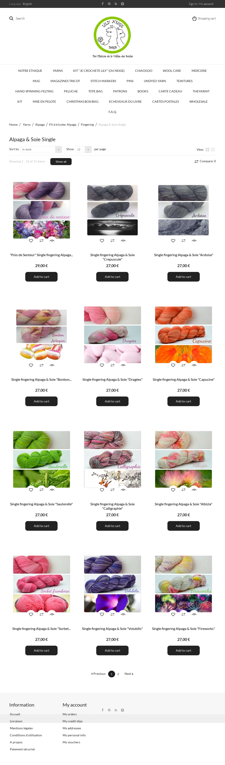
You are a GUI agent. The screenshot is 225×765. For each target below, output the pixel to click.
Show (70, 149)
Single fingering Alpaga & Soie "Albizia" (183, 504)
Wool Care (172, 70)
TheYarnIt (201, 91)
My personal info (74, 735)
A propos (15, 742)
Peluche (71, 91)
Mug (36, 81)
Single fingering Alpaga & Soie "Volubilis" (112, 628)
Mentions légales (21, 728)
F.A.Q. (113, 112)
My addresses (72, 728)
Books (143, 91)
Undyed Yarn (155, 81)
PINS (130, 81)
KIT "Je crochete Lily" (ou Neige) (99, 70)
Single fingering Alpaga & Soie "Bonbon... (41, 379)
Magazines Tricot (65, 81)
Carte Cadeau (170, 91)
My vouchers (71, 742)
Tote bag (95, 91)
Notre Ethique (30, 70)
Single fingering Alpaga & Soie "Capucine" (183, 379)
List (213, 149)
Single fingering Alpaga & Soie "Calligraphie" (112, 506)
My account (75, 705)
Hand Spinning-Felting (34, 91)
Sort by (14, 149)
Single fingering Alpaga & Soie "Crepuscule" (112, 257)
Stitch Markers (103, 81)
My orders (70, 714)
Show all (61, 161)
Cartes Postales (165, 101)
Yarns (58, 70)
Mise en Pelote (44, 101)
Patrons (120, 91)
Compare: (207, 161)
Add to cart (41, 277)
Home (13, 124)
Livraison (15, 721)
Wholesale (198, 101)
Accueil (14, 714)
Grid (208, 149)
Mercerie (199, 70)
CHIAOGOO (143, 70)
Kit (19, 101)
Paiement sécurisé (22, 749)
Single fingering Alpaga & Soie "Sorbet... (41, 628)
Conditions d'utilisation (25, 735)
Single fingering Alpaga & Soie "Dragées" (112, 379)
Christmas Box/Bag (82, 101)
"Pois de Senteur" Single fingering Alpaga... (41, 255)
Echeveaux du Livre (125, 101)
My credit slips (73, 721)
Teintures (184, 81)
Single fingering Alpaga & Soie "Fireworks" (183, 628)
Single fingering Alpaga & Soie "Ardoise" (183, 255)
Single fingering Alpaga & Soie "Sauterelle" (41, 504)
